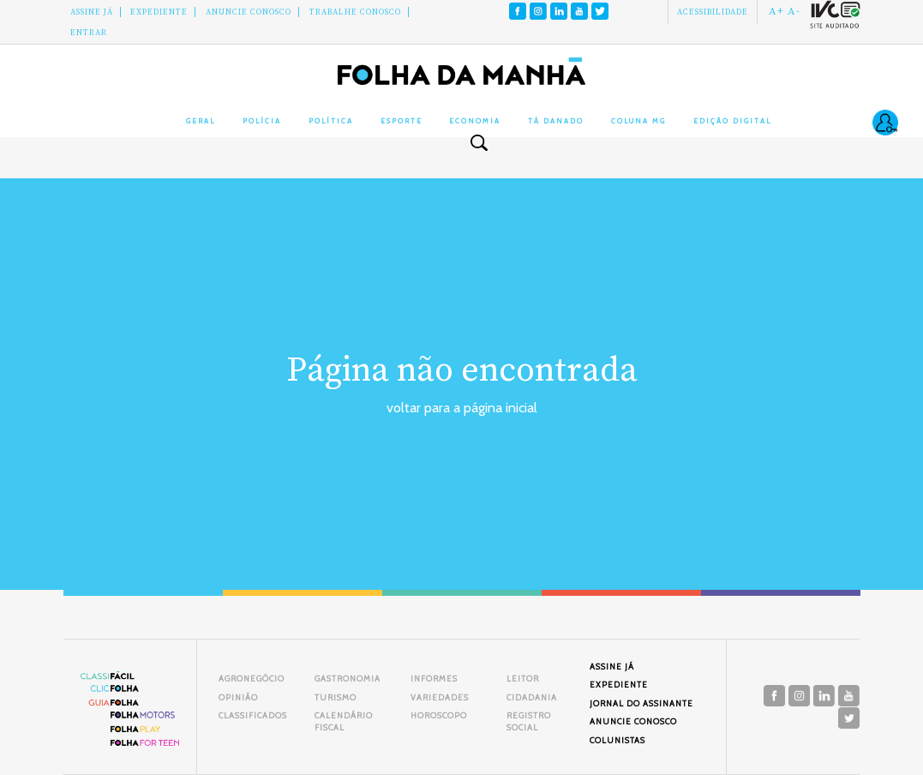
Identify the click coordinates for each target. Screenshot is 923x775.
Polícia (262, 121)
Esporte (402, 121)
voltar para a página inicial (462, 408)
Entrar (88, 32)
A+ (776, 11)
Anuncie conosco (248, 12)
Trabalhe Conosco (355, 12)
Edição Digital (732, 121)
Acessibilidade (712, 12)
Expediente (159, 12)
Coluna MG (638, 121)
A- (794, 11)
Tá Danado (556, 121)
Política (331, 121)
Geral (200, 121)
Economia (474, 121)
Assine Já (91, 12)
